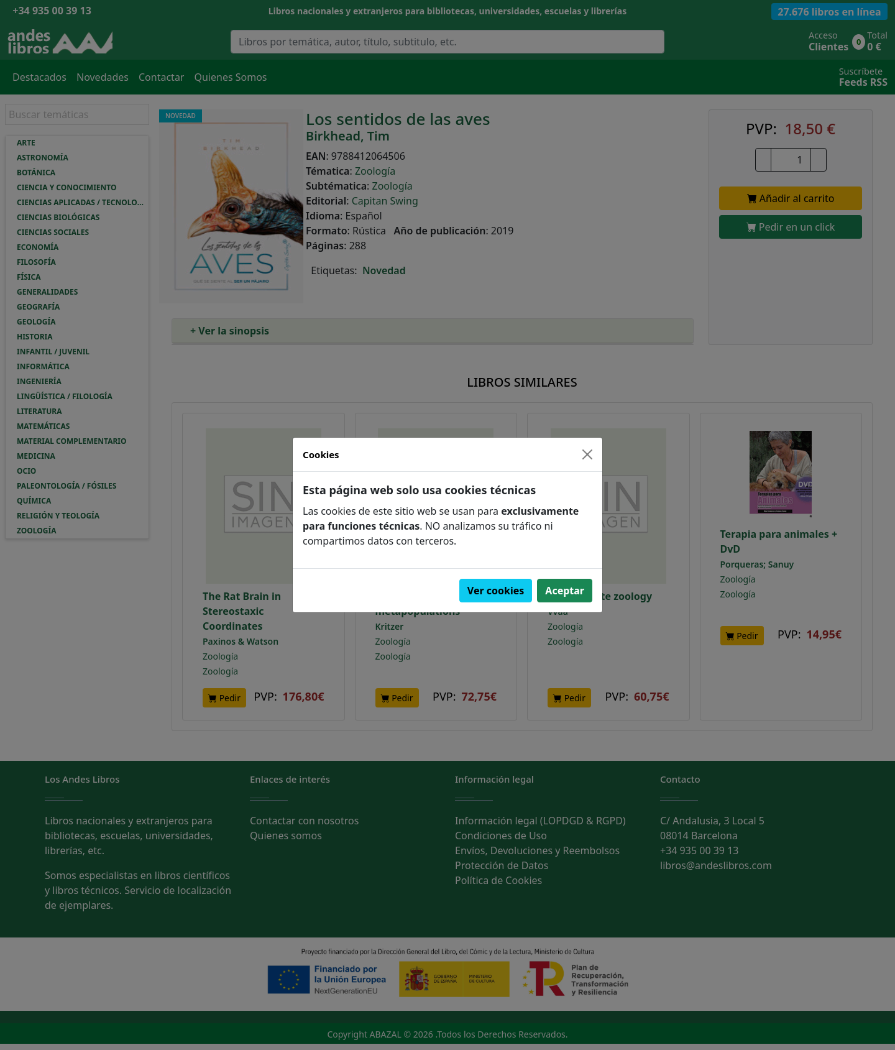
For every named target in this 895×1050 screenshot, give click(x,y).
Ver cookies (496, 590)
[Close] (587, 454)
